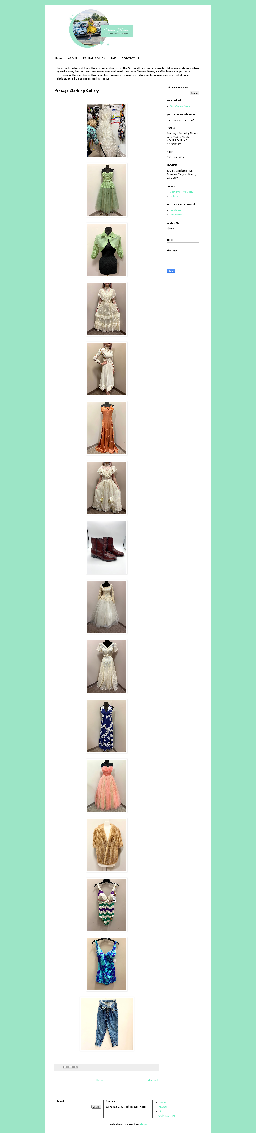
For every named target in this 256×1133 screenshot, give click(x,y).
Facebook (175, 210)
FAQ (113, 58)
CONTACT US (130, 58)
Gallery (174, 196)
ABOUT (72, 58)
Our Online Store (180, 106)
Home (58, 58)
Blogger (143, 1125)
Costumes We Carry (181, 192)
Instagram (176, 214)
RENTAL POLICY (94, 58)
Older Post (151, 1080)
